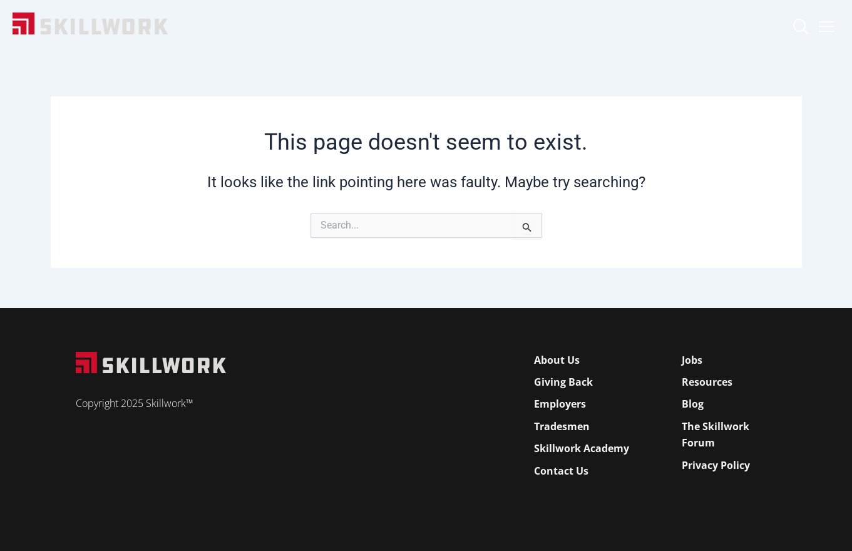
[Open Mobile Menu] (826, 23)
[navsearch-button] (800, 28)
